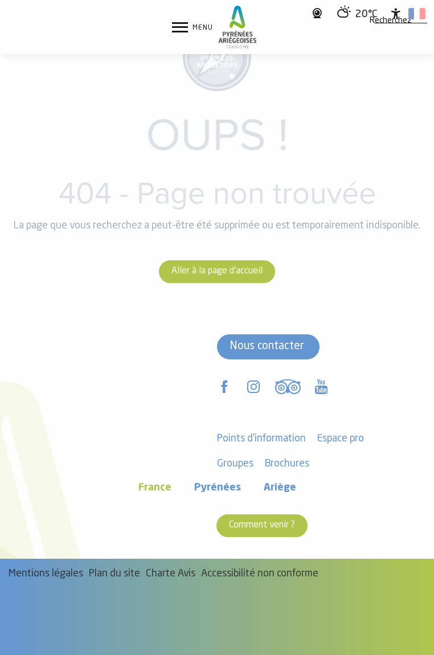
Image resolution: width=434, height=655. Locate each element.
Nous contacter (267, 346)
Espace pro (340, 439)
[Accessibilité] (396, 14)
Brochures (287, 464)
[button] (390, 21)
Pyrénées (217, 488)
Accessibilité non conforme (259, 574)
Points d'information (261, 439)
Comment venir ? (262, 525)
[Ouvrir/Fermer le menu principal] (192, 27)
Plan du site (114, 574)
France (154, 488)
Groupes (235, 464)
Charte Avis (170, 574)
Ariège (280, 488)
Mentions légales (46, 574)
